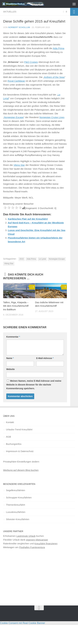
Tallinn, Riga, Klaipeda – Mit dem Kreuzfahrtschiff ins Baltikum (15, 306)
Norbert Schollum (19, 27)
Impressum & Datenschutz (20, 451)
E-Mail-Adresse (45, 358)
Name (10, 358)
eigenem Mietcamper (37, 539)
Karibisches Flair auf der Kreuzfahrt (28, 219)
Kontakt (10, 422)
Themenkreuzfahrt (15, 504)
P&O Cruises (31, 62)
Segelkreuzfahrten (15, 490)
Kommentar (13, 336)
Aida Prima (58, 48)
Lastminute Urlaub (25, 536)
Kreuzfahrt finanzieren (45, 543)
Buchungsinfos (13, 444)
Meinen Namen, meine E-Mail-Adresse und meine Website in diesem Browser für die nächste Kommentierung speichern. (33, 385)
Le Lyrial (42, 259)
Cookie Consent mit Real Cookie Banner (22, 623)
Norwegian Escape (14, 117)
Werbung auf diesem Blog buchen (21, 470)
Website (10, 369)
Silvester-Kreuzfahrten (17, 519)
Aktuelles (9, 11)
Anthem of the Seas (54, 77)
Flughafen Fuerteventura (32, 547)
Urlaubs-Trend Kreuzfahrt (19, 429)
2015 (21, 259)
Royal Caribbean (16, 81)
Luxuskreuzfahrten (15, 512)
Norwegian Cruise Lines (51, 117)
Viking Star (19, 165)
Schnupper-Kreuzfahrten (19, 497)
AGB (8, 436)
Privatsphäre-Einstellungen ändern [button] (21, 461)
